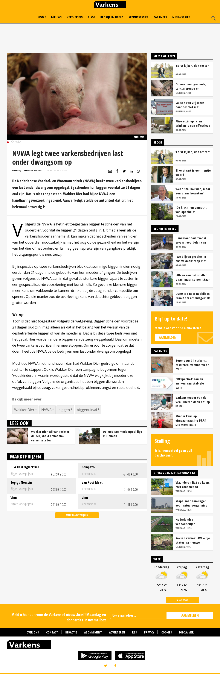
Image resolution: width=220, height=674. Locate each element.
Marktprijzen (25, 456)
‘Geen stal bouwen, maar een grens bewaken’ (193, 191)
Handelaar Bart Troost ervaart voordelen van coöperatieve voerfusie (192, 240)
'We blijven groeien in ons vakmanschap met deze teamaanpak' (191, 258)
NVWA (46, 409)
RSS (134, 632)
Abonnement (93, 632)
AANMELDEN (190, 615)
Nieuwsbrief (181, 17)
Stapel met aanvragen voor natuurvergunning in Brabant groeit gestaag (192, 503)
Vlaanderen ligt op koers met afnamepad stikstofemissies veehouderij (193, 484)
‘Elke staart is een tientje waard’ (193, 172)
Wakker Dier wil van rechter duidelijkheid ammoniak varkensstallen (50, 435)
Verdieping (75, 17)
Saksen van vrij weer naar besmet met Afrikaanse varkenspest (192, 104)
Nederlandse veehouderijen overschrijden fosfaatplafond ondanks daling (192, 521)
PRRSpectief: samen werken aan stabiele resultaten (190, 381)
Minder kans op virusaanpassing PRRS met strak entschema (191, 418)
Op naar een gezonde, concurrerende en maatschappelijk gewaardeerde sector (191, 86)
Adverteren (117, 632)
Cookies (166, 632)
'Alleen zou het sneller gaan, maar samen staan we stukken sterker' (193, 277)
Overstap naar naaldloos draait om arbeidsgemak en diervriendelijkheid (193, 295)
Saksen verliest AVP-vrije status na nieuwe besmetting (193, 540)
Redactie (71, 632)
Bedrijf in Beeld (111, 17)
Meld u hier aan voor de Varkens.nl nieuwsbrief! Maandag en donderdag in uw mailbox (58, 617)
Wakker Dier (24, 409)
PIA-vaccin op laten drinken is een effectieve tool (193, 123)
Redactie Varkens (33, 170)
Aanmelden (167, 337)
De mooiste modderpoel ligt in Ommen (122, 433)
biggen (64, 409)
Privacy (149, 632)
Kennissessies (138, 17)
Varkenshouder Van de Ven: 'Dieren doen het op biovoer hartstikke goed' (193, 399)
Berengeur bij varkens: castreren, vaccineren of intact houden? (192, 362)
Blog (91, 17)
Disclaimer (186, 632)
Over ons (32, 632)
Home (42, 17)
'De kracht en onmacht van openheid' (191, 209)
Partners (160, 17)
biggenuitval (87, 409)
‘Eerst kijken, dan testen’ (193, 65)
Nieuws (56, 17)
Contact (52, 632)
